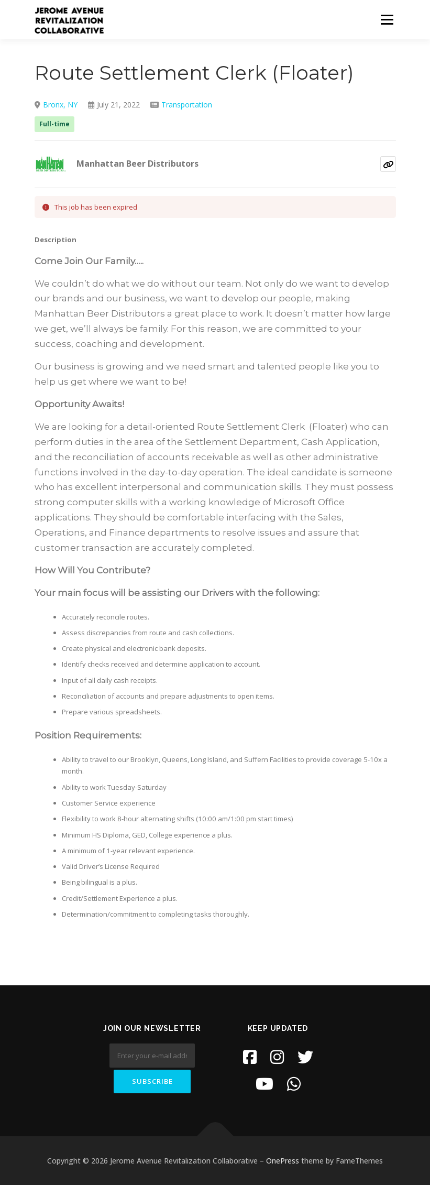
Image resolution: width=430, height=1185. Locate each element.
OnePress (282, 1161)
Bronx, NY (60, 105)
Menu (387, 19)
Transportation (186, 105)
